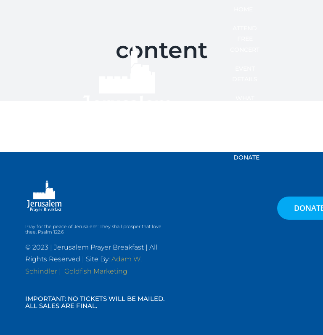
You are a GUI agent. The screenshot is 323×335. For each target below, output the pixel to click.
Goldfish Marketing (95, 271)
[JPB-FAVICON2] (127, 41)
